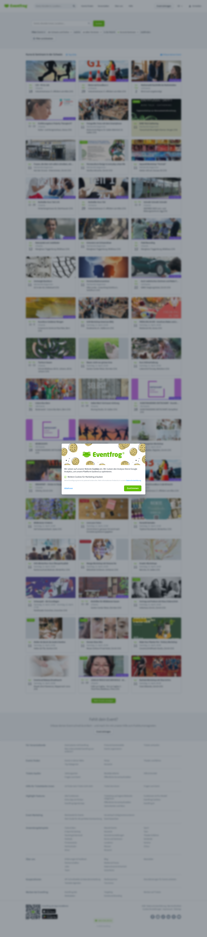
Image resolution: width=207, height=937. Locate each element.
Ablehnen (68, 488)
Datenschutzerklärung (133, 480)
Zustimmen (133, 488)
